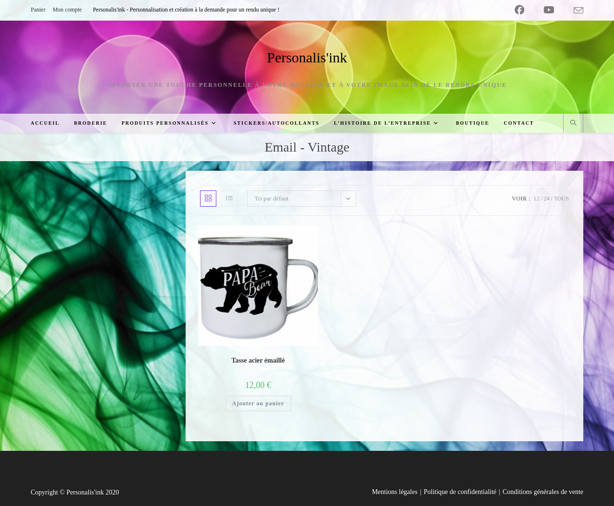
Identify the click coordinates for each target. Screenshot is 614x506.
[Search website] (573, 123)
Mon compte (67, 9)
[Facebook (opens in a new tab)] (519, 10)
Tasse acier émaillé (258, 360)
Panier (38, 9)
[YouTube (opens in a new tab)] (549, 10)
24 (547, 198)
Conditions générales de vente (543, 491)
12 (536, 198)
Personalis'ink (307, 57)
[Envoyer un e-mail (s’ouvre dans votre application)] (573, 10)
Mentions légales (394, 491)
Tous (561, 198)
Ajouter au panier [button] (258, 403)
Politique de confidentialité (460, 491)
